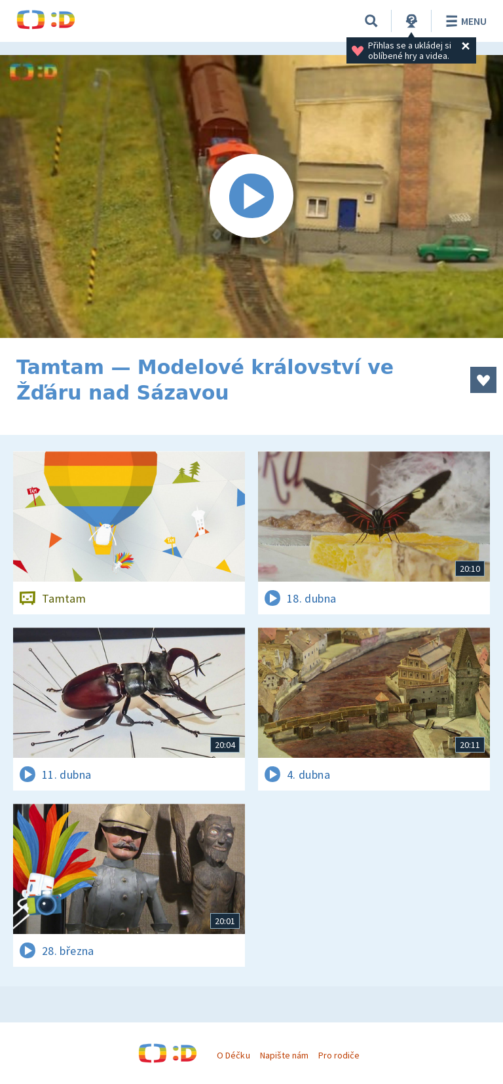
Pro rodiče (339, 1055)
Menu (464, 21)
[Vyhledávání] (371, 21)
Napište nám (284, 1055)
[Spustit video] (251, 196)
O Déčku (233, 1055)
